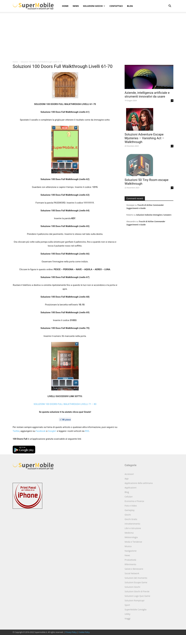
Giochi (128, 514)
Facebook (41, 431)
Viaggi (127, 618)
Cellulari (129, 496)
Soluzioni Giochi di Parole (137, 591)
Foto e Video (131, 505)
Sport (127, 605)
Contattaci (116, 6)
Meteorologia (131, 537)
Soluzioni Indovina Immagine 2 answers (153, 214)
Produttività (130, 559)
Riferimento (130, 564)
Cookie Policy (84, 632)
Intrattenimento (132, 523)
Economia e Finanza (134, 501)
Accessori (129, 474)
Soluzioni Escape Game (136, 582)
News (76, 6)
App (127, 478)
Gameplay (130, 510)
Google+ (52, 431)
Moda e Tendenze (133, 541)
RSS (87, 431)
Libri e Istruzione (133, 528)
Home (65, 6)
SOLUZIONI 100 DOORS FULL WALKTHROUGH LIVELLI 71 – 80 (65, 404)
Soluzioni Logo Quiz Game (137, 596)
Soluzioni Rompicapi (134, 600)
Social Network (132, 573)
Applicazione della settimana (139, 483)
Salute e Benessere (134, 568)
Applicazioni (130, 487)
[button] (169, 6)
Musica (128, 546)
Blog (130, 6)
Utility (127, 614)
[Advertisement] (93, 38)
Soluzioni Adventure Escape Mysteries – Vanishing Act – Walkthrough (144, 138)
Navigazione (130, 550)
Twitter (16, 431)
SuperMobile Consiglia (135, 609)
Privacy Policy (71, 632)
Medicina (129, 532)
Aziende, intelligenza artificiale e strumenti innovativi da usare (147, 94)
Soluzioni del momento (136, 577)
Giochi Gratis (131, 519)
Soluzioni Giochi (94, 6)
